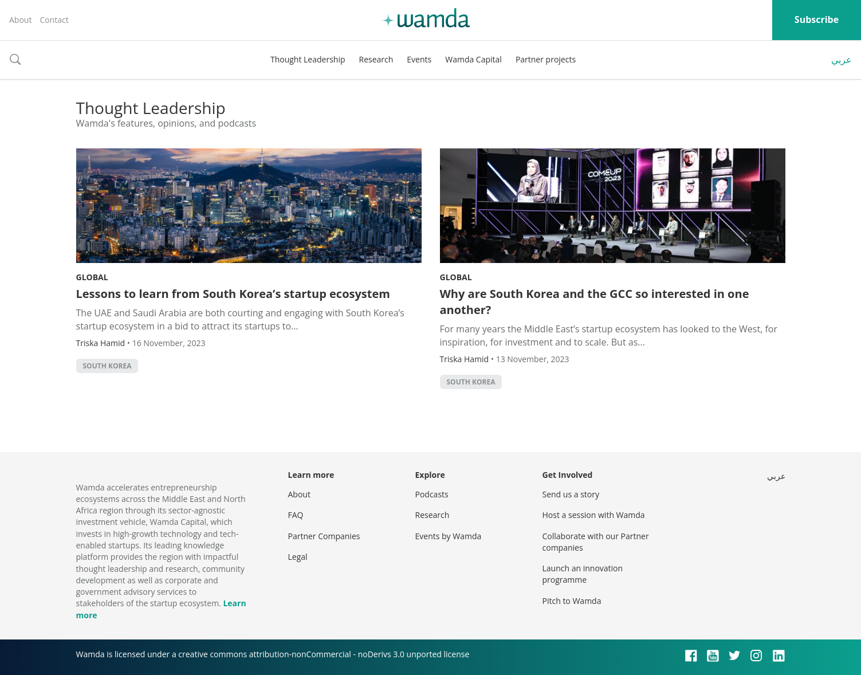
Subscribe (817, 19)
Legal (298, 556)
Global (92, 277)
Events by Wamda (448, 536)
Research (376, 59)
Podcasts (432, 494)
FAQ (296, 514)
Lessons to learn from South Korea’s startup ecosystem (233, 293)
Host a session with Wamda (593, 514)
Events (419, 59)
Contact (54, 19)
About (20, 19)
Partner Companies (324, 536)
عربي (841, 59)
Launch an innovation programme (582, 574)
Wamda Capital (473, 59)
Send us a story (570, 494)
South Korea (107, 366)
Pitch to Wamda (571, 600)
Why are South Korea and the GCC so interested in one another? (594, 301)
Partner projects (546, 59)
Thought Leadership (307, 59)
